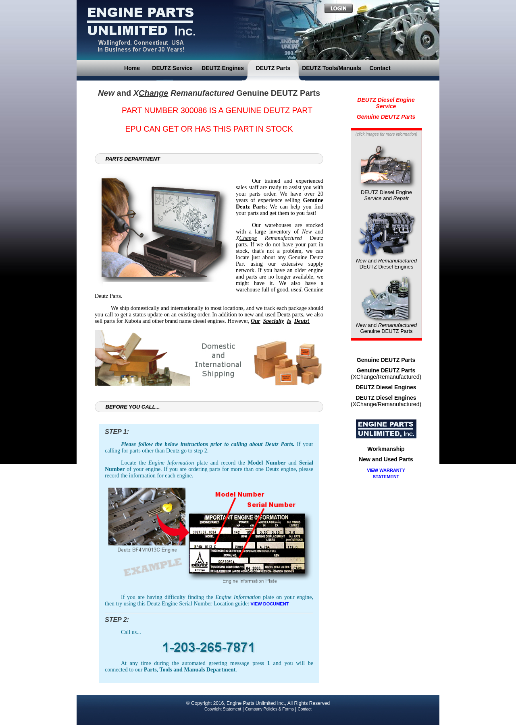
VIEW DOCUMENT (270, 603)
